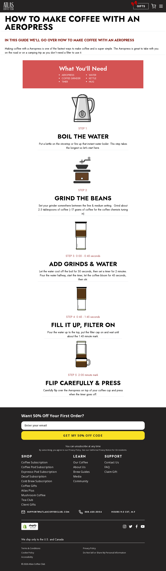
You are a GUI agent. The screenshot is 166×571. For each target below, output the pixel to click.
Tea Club (27, 500)
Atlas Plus (27, 490)
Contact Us (111, 462)
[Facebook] (137, 526)
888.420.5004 (93, 512)
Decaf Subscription (33, 476)
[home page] (8, 6)
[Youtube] (143, 526)
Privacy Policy (89, 548)
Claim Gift (110, 472)
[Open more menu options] (161, 6)
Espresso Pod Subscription (39, 472)
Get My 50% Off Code (83, 435)
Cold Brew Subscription (36, 481)
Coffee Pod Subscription (37, 467)
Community (80, 481)
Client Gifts (28, 504)
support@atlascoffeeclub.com (45, 512)
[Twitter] (131, 526)
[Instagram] (125, 526)
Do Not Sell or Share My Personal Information (104, 552)
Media (77, 476)
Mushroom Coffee (33, 495)
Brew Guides (81, 472)
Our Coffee (80, 462)
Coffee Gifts (29, 486)
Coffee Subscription (34, 462)
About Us (79, 467)
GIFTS (139, 5)
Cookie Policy (27, 552)
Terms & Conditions (30, 548)
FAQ (107, 467)
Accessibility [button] (27, 557)
